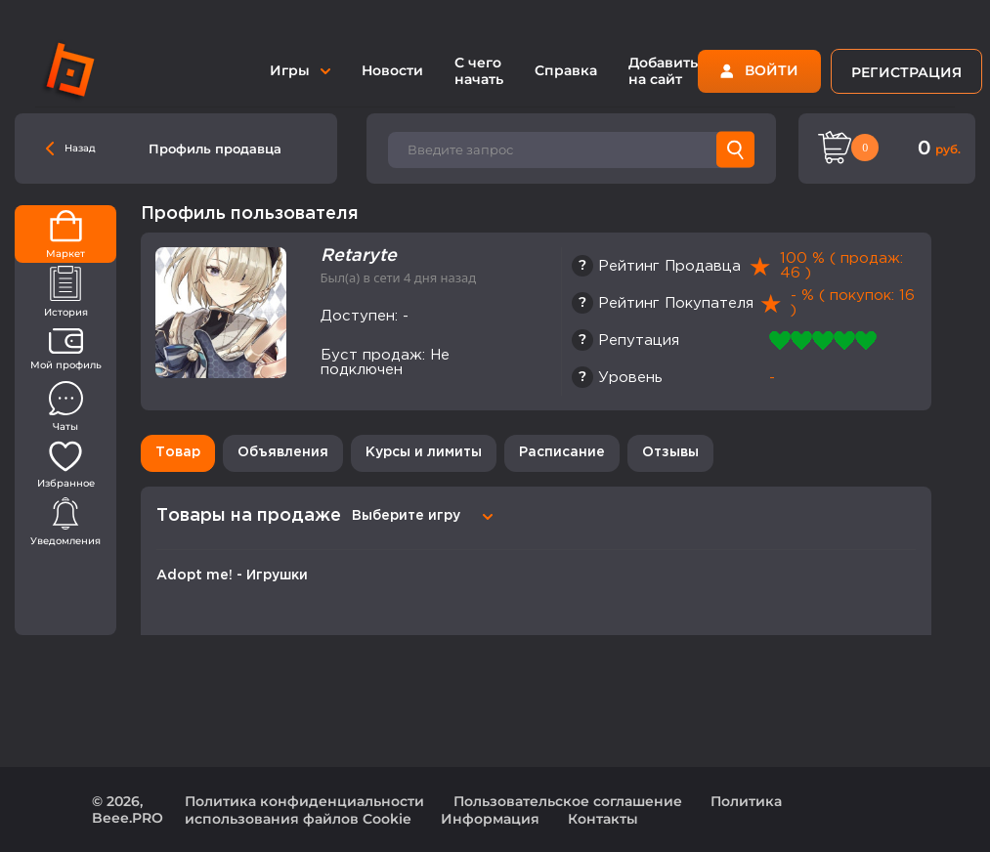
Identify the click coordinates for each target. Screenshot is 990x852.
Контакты (603, 819)
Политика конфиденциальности (304, 801)
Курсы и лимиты (424, 452)
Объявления (282, 452)
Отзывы (670, 452)
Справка (566, 70)
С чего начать (478, 71)
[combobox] (419, 516)
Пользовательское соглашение (567, 801)
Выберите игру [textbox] (406, 516)
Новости (392, 70)
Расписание (562, 452)
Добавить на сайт (663, 71)
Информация (490, 819)
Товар (177, 452)
